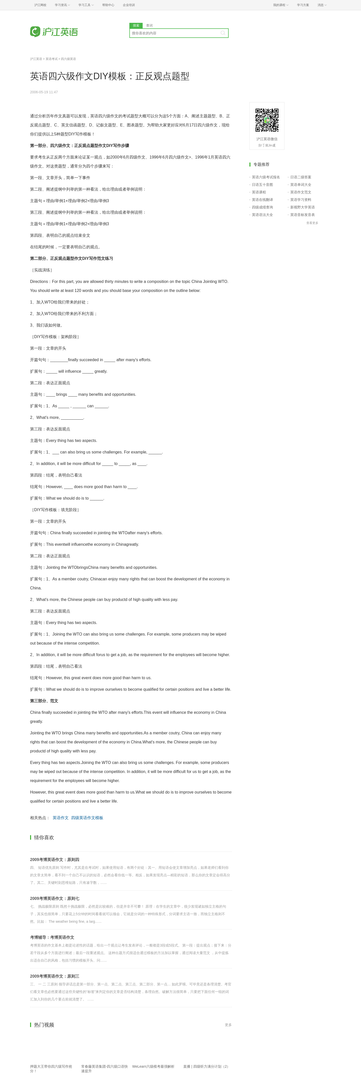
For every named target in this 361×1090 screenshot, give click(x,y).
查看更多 (312, 223)
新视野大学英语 (302, 207)
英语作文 (61, 818)
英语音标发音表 (302, 215)
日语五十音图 (262, 185)
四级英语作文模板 (87, 818)
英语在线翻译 (262, 200)
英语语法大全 (262, 215)
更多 (228, 1025)
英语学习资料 (300, 200)
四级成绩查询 (262, 207)
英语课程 (259, 192)
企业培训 (129, 5)
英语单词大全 (300, 185)
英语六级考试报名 (266, 177)
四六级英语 (68, 59)
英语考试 (52, 59)
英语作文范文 (300, 192)
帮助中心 (108, 5)
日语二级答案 (300, 177)
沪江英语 (36, 59)
